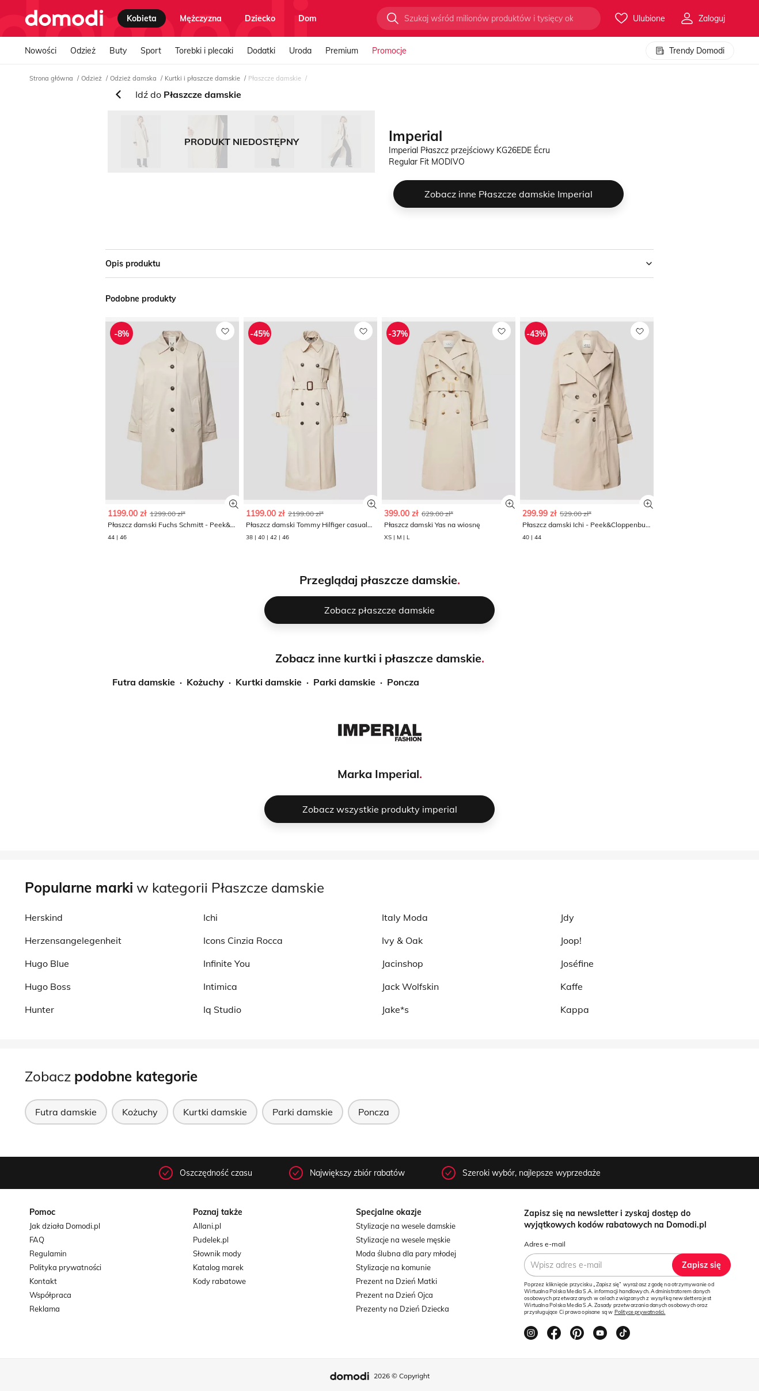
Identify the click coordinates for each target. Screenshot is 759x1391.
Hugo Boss (48, 986)
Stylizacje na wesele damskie (406, 1225)
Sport (151, 50)
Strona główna (51, 78)
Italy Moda (405, 917)
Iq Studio (222, 1009)
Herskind (44, 917)
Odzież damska (133, 78)
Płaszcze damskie (274, 78)
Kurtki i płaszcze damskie (202, 78)
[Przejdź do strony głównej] (64, 18)
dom (307, 18)
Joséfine (577, 963)
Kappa (574, 1009)
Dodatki (261, 50)
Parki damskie (344, 682)
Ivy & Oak (402, 940)
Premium (341, 50)
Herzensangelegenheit (73, 940)
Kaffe (571, 986)
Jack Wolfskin (410, 986)
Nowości (40, 50)
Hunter (39, 1009)
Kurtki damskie (269, 682)
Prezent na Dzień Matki (396, 1281)
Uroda (300, 50)
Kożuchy (205, 682)
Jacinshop (402, 963)
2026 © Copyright (402, 1375)
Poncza (403, 682)
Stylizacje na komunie (393, 1267)
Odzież (83, 50)
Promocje (389, 50)
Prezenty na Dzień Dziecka (402, 1308)
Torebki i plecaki (204, 50)
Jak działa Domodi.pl (64, 1225)
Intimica (220, 986)
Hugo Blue (47, 963)
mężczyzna (201, 18)
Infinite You (226, 963)
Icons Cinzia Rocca (243, 940)
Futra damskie (143, 682)
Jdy (567, 917)
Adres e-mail (545, 1244)
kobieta (142, 18)
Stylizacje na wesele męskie (403, 1239)
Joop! (571, 940)
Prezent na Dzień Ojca (394, 1294)
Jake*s (395, 1009)
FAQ (36, 1239)
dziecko (260, 18)
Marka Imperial (378, 774)
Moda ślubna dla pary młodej (406, 1253)
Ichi (210, 917)
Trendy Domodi (689, 50)
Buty (118, 50)
